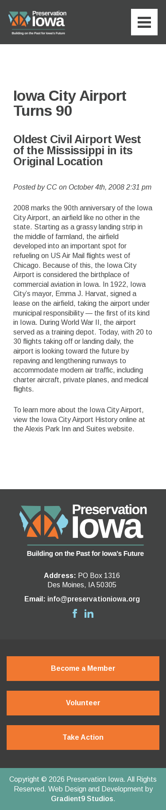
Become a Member (83, 668)
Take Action (83, 737)
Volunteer (83, 703)
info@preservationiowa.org (93, 599)
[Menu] (144, 22)
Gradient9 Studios (82, 798)
